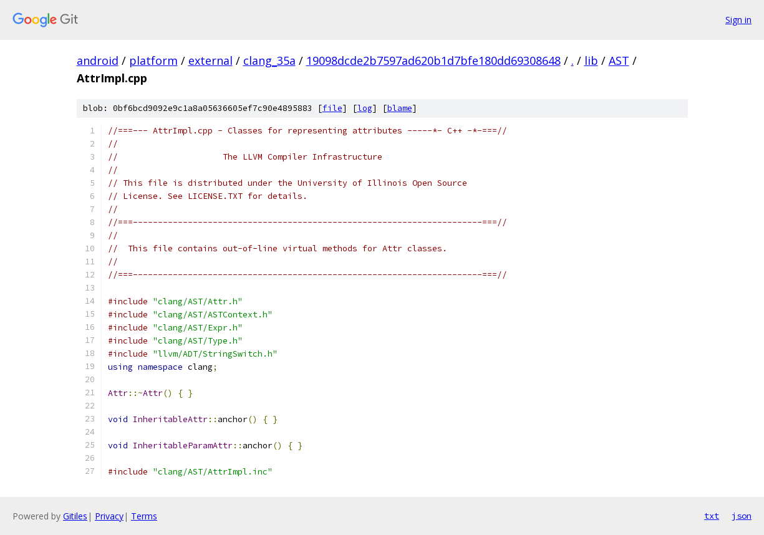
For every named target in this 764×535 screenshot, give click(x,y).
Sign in (738, 20)
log (364, 108)
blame (399, 108)
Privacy (109, 516)
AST (619, 60)
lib (591, 60)
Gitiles (75, 516)
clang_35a (269, 60)
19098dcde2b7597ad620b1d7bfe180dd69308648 (433, 60)
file (332, 108)
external (210, 60)
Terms (144, 516)
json (742, 515)
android (97, 60)
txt (711, 515)
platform (153, 60)
